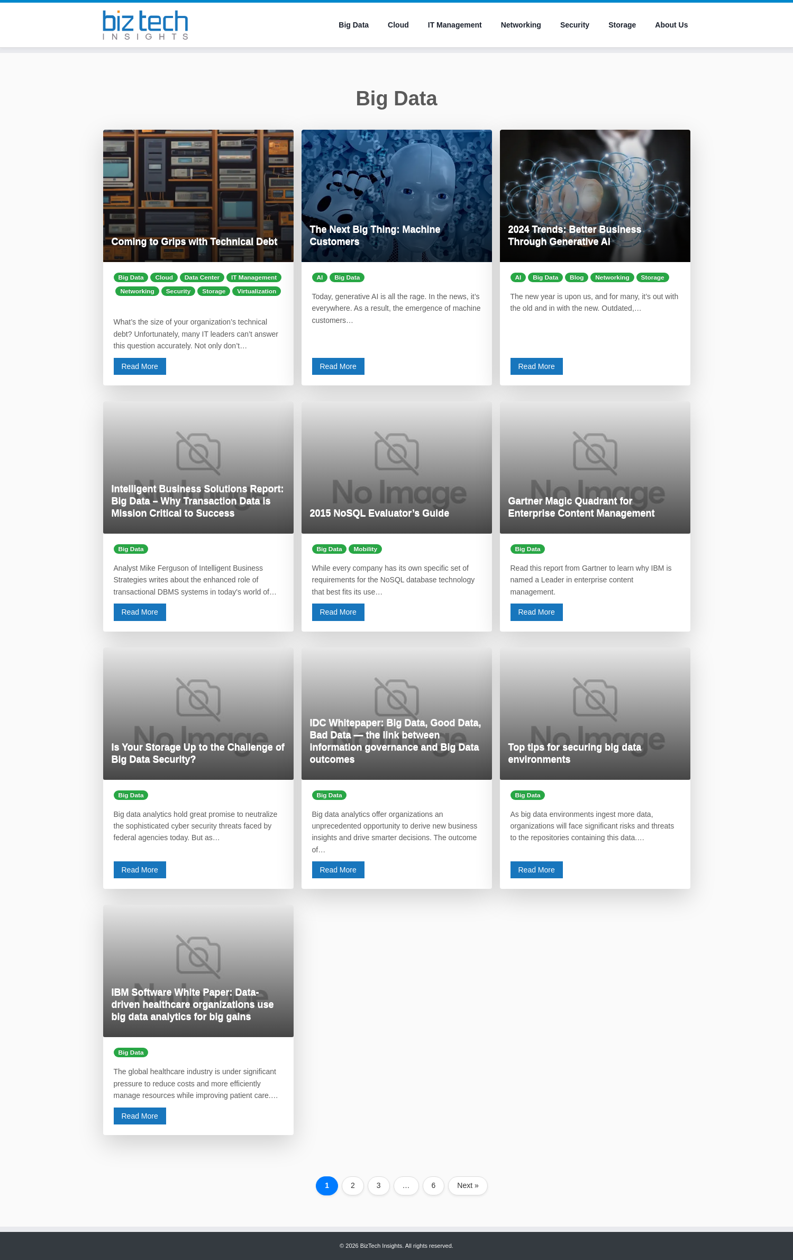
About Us (671, 25)
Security (574, 25)
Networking (521, 25)
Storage (622, 25)
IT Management (455, 25)
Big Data (354, 25)
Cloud (398, 25)
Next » (467, 1185)
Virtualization (256, 291)
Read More (140, 366)
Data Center (202, 277)
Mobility (365, 549)
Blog (577, 277)
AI (320, 277)
